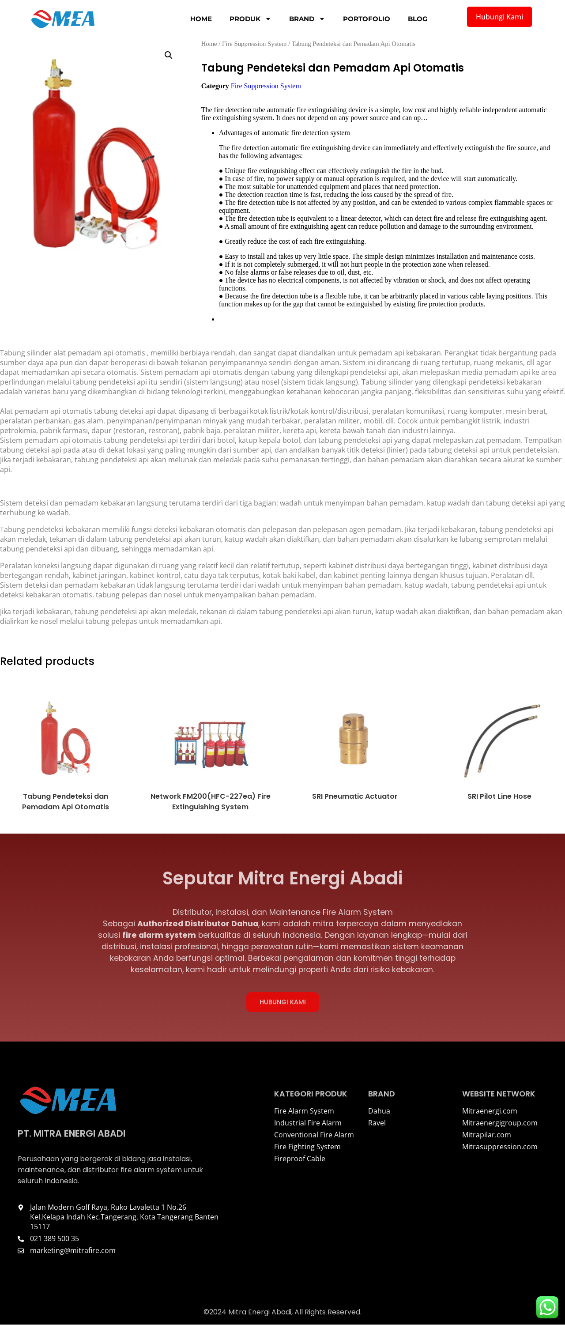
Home (201, 19)
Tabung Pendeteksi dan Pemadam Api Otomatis (65, 801)
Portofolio (366, 19)
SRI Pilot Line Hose (499, 796)
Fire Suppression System (254, 43)
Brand (307, 18)
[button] (169, 55)
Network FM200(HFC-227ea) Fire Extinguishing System (210, 801)
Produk (250, 18)
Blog (418, 19)
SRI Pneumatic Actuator (355, 796)
